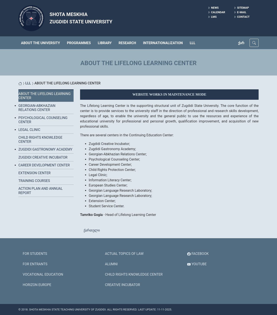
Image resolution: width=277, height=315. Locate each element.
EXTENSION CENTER (34, 173)
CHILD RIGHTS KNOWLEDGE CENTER (40, 139)
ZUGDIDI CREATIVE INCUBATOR (43, 157)
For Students (35, 254)
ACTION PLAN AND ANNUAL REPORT (40, 190)
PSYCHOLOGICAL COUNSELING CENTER (43, 120)
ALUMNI (111, 264)
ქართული (92, 230)
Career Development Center (44, 165)
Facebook (198, 254)
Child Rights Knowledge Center (134, 274)
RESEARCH (127, 43)
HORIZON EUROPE (37, 285)
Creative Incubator (122, 285)
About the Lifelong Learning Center (44, 96)
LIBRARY (105, 43)
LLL (192, 43)
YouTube (197, 264)
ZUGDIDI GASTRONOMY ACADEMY (45, 149)
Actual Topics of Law (124, 254)
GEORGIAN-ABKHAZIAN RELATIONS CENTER (36, 108)
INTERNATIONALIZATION (163, 43)
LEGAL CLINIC (29, 130)
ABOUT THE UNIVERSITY (40, 43)
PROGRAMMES (79, 43)
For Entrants (35, 264)
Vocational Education (43, 274)
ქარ (241, 43)
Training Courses (34, 181)
